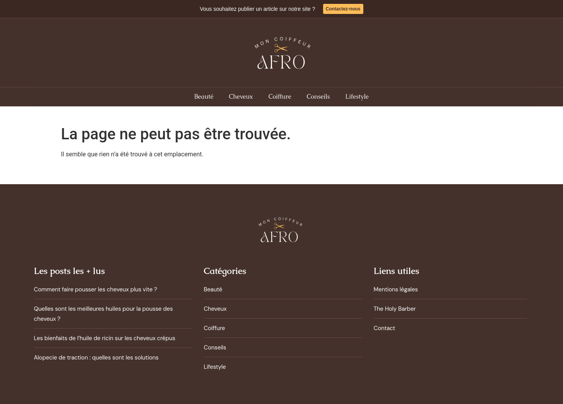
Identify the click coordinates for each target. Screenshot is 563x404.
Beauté (203, 96)
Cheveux (241, 96)
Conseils (318, 96)
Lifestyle (357, 96)
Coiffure (280, 96)
